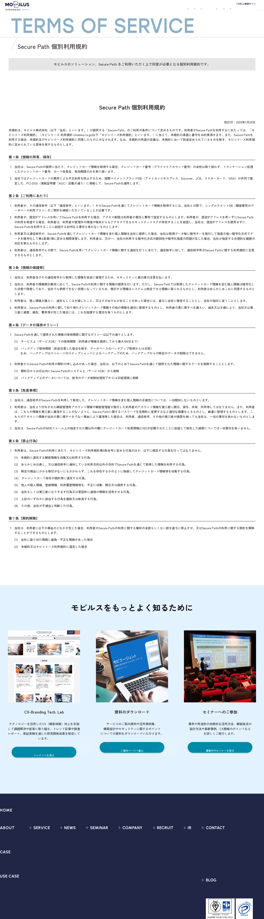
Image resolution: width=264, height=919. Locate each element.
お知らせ (134, 11)
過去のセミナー (88, 843)
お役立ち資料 (161, 11)
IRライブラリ (179, 843)
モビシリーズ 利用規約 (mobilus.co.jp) (67, 138)
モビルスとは (66, 11)
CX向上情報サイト (246, 3)
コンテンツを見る (44, 755)
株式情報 (176, 851)
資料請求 (251, 10)
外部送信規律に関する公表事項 (238, 866)
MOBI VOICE (32, 874)
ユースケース (116, 11)
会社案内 (176, 11)
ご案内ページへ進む (132, 750)
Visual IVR (31, 889)
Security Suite (34, 897)
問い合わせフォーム (229, 835)
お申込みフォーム (228, 843)
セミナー (146, 11)
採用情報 (192, 11)
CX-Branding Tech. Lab (231, 891)
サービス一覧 (33, 835)
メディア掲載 (57, 851)
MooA (28, 851)
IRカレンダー (179, 858)
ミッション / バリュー (123, 858)
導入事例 (97, 11)
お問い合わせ (231, 10)
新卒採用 (155, 835)
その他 (53, 858)
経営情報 (176, 835)
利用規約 (221, 851)
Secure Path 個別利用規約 (234, 858)
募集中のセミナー (90, 835)
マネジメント (116, 843)
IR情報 (207, 11)
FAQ (173, 866)
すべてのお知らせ (61, 835)
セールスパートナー (121, 851)
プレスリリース (59, 843)
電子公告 (176, 889)
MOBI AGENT (33, 858)
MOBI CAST (32, 882)
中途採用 (155, 843)
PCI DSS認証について (122, 882)
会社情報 (113, 835)
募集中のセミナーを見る (220, 750)
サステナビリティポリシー (126, 889)
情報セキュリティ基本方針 (126, 874)
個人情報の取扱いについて (126, 866)
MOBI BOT (31, 866)
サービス (81, 11)
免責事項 (176, 882)
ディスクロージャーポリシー (191, 874)
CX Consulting (34, 843)
